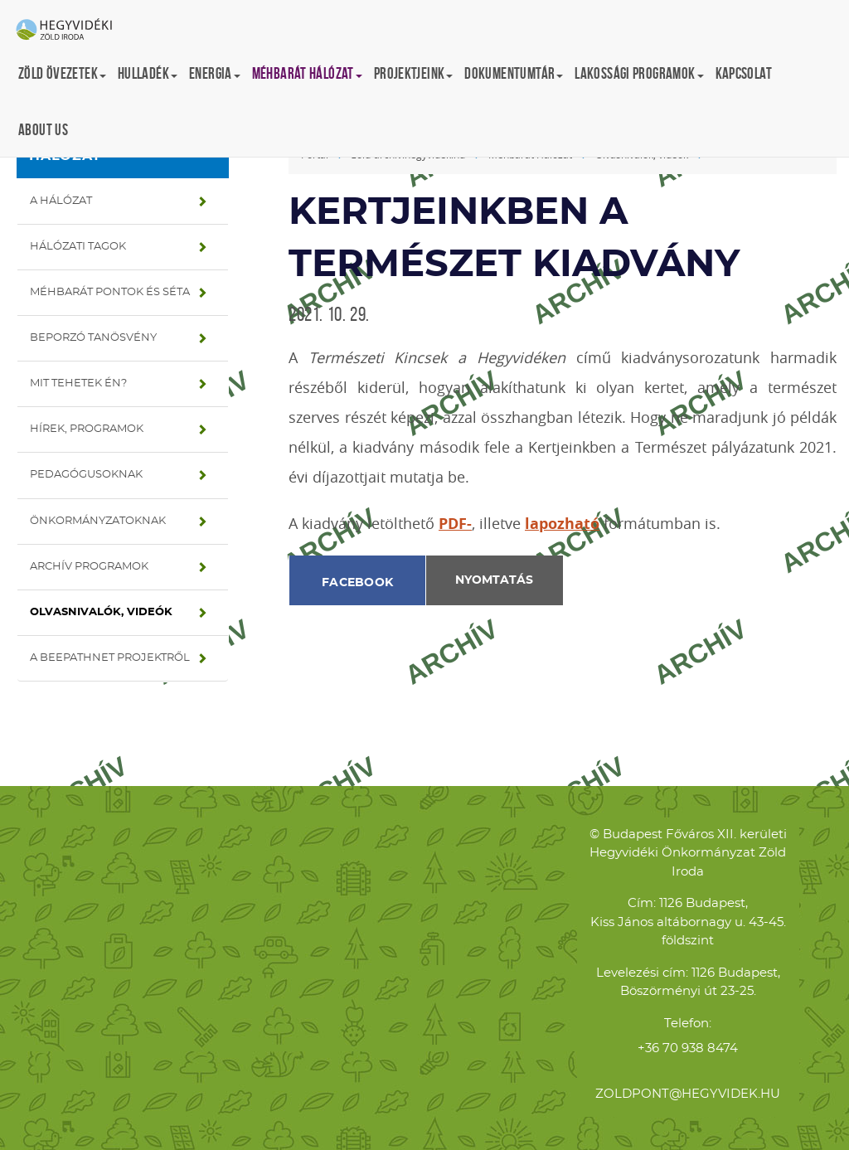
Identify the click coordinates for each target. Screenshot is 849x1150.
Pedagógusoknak (86, 474)
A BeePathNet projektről (110, 658)
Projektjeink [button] (414, 73)
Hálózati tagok (78, 246)
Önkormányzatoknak (98, 521)
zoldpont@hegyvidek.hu (687, 1094)
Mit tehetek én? (78, 383)
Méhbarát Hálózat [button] (307, 73)
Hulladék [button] (147, 73)
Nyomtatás (494, 580)
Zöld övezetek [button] (62, 73)
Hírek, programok (86, 429)
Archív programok (89, 566)
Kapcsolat (744, 73)
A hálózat (61, 201)
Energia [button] (214, 73)
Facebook (357, 583)
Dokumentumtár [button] (513, 73)
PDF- (455, 523)
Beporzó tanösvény (93, 337)
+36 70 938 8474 (688, 1048)
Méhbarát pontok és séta (110, 292)
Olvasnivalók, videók (101, 612)
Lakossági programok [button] (639, 73)
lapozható (562, 523)
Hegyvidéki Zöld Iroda (70, 30)
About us (43, 129)
